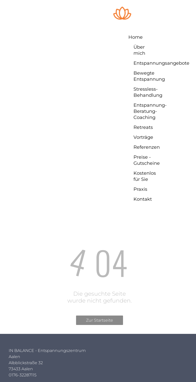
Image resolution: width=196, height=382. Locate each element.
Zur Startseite (99, 320)
